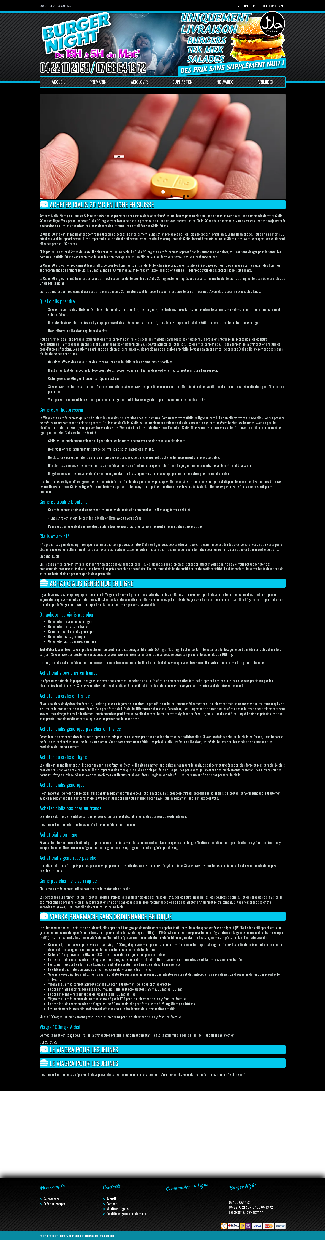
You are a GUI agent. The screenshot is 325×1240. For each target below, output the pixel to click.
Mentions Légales (117, 1208)
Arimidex (265, 82)
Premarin (98, 82)
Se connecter (246, 5)
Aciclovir (139, 82)
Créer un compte (274, 5)
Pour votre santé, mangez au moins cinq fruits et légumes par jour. (77, 1235)
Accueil (58, 82)
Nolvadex (225, 82)
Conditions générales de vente (126, 1213)
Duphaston (182, 82)
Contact (111, 1204)
